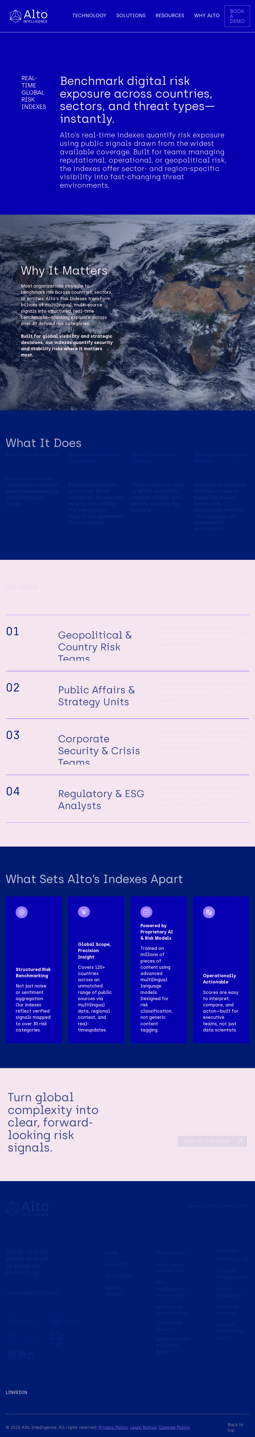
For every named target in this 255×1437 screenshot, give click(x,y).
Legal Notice (143, 1427)
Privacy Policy (113, 1427)
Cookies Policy (174, 1427)
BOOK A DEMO (237, 16)
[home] (28, 16)
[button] (89, 16)
